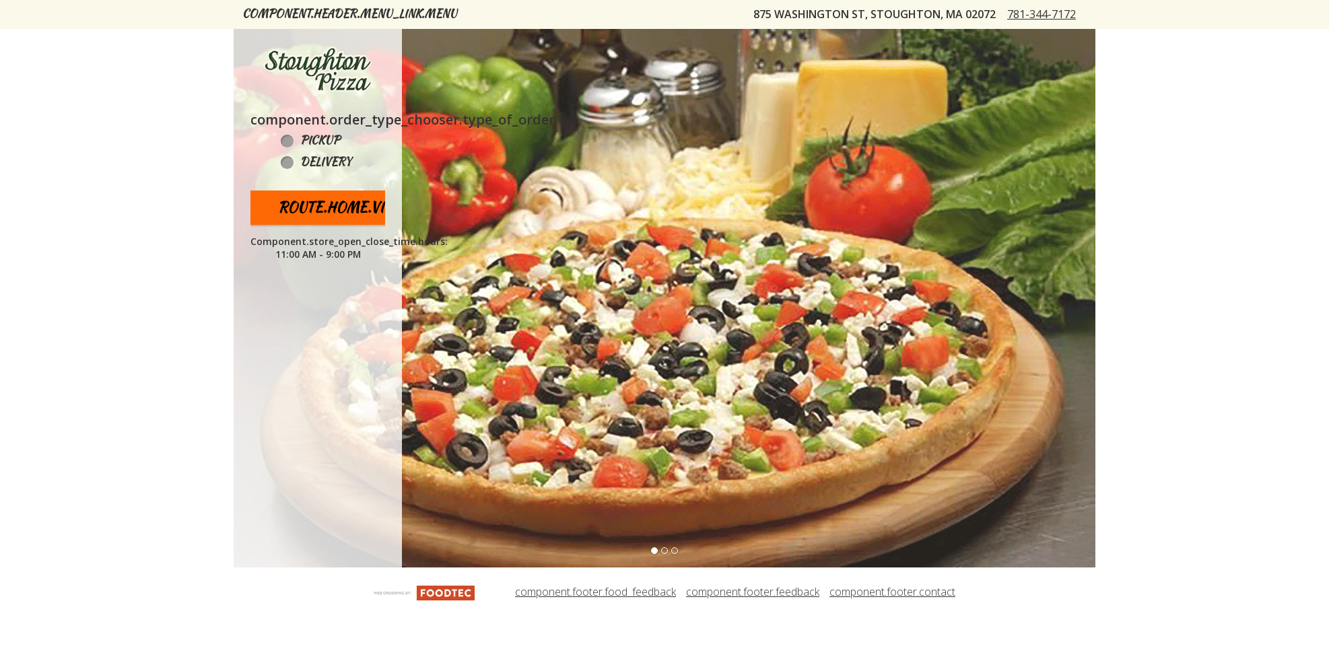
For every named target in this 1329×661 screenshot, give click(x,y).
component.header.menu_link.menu (349, 14)
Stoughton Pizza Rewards (697, 42)
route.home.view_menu (365, 251)
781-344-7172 (1053, 65)
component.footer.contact (892, 636)
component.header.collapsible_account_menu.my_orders (420, 42)
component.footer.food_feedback (595, 636)
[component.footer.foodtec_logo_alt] (424, 635)
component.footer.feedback (752, 636)
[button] (318, 113)
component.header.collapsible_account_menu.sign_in (961, 42)
